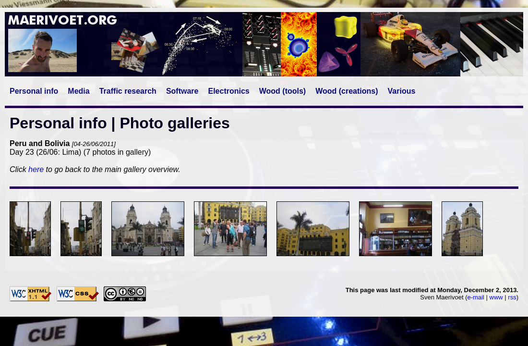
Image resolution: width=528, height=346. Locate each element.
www (496, 297)
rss (512, 297)
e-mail (476, 297)
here (36, 169)
